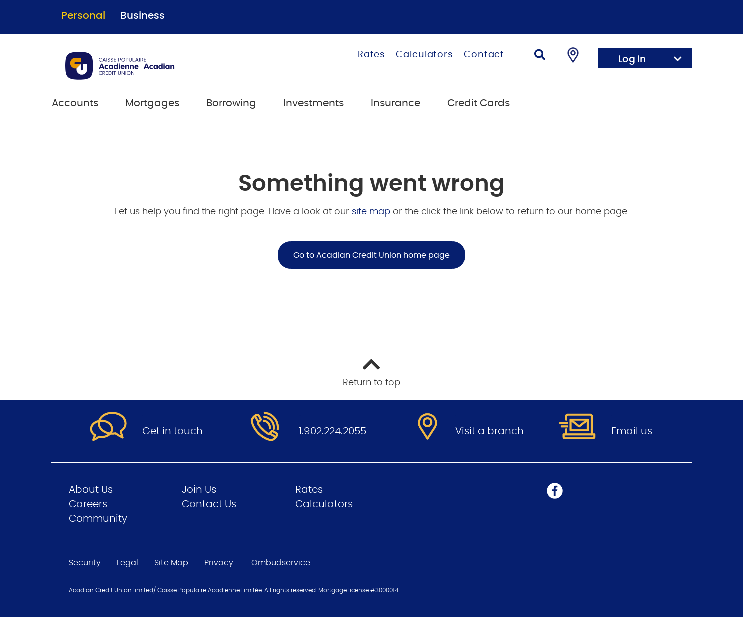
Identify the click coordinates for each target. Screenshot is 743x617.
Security (85, 563)
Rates (371, 55)
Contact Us (209, 505)
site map (372, 212)
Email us (631, 431)
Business (142, 16)
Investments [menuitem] (313, 103)
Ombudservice (281, 563)
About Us (91, 490)
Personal (83, 16)
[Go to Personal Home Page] (161, 66)
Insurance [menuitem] (395, 103)
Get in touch (172, 431)
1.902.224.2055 (332, 431)
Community (98, 519)
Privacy (218, 563)
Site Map (171, 563)
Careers (88, 505)
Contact (484, 55)
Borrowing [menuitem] (231, 103)
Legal (127, 563)
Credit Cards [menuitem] (478, 103)
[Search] (540, 56)
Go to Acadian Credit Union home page (371, 256)
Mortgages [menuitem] (152, 103)
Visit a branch (489, 431)
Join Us (199, 490)
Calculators (424, 55)
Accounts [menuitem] (75, 103)
